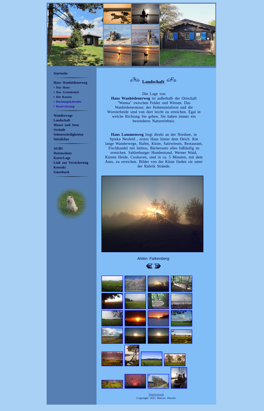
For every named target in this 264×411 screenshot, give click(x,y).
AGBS (58, 148)
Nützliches (61, 139)
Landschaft (62, 120)
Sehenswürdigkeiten (69, 134)
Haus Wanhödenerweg (70, 82)
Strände (59, 129)
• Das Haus (62, 87)
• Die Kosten (63, 97)
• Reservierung (64, 106)
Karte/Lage (62, 158)
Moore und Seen (66, 125)
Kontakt (60, 167)
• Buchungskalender (68, 101)
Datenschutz (63, 153)
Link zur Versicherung (71, 162)
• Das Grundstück (66, 92)
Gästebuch (61, 172)
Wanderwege (63, 115)
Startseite (61, 73)
